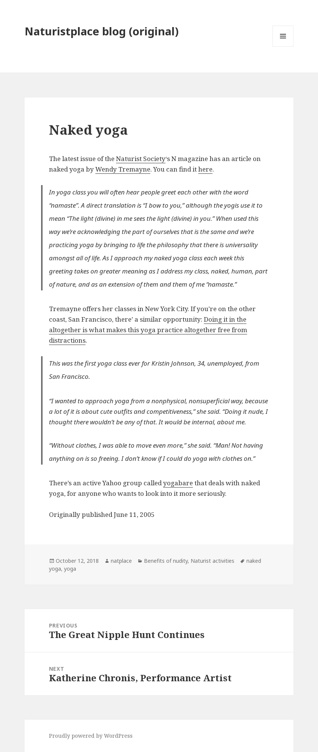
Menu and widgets (283, 46)
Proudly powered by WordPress (91, 735)
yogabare (178, 483)
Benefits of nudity (166, 560)
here (205, 169)
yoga (70, 568)
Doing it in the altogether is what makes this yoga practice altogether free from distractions (148, 330)
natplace (121, 560)
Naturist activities (212, 560)
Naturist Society (140, 158)
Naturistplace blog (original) (101, 31)
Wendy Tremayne (122, 169)
